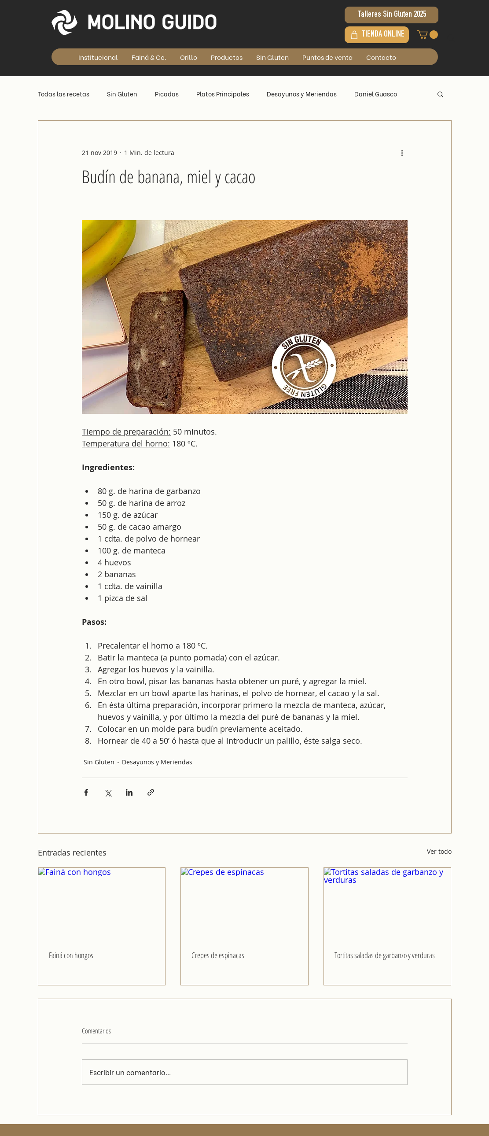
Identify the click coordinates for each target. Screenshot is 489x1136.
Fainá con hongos (71, 955)
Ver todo (439, 851)
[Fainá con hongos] (101, 903)
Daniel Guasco (375, 93)
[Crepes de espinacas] (244, 903)
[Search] (451, 38)
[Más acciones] (402, 152)
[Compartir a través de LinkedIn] (129, 792)
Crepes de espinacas (217, 955)
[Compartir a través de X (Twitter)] (107, 792)
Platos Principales (222, 93)
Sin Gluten (122, 93)
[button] (427, 34)
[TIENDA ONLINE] (377, 34)
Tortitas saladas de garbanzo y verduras (385, 955)
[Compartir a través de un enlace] (151, 792)
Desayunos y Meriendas (302, 93)
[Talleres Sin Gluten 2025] (391, 15)
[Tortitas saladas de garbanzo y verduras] (387, 903)
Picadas (167, 93)
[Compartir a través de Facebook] (86, 792)
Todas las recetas (63, 93)
